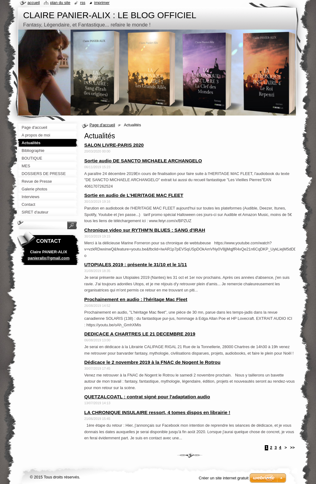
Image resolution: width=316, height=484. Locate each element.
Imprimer (102, 2)
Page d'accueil (102, 125)
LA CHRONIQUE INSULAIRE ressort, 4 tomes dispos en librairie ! (157, 412)
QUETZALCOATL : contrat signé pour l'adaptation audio (147, 396)
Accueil (33, 2)
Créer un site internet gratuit (223, 478)
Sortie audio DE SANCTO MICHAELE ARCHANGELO (143, 160)
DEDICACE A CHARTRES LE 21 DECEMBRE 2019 (139, 333)
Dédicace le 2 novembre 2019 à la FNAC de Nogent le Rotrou (152, 362)
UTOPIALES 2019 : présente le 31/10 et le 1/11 (135, 264)
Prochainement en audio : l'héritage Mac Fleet (135, 299)
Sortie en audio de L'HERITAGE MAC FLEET (133, 195)
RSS (82, 2)
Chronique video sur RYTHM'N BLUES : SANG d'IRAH (144, 230)
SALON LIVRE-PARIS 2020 (114, 145)
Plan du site (60, 2)
